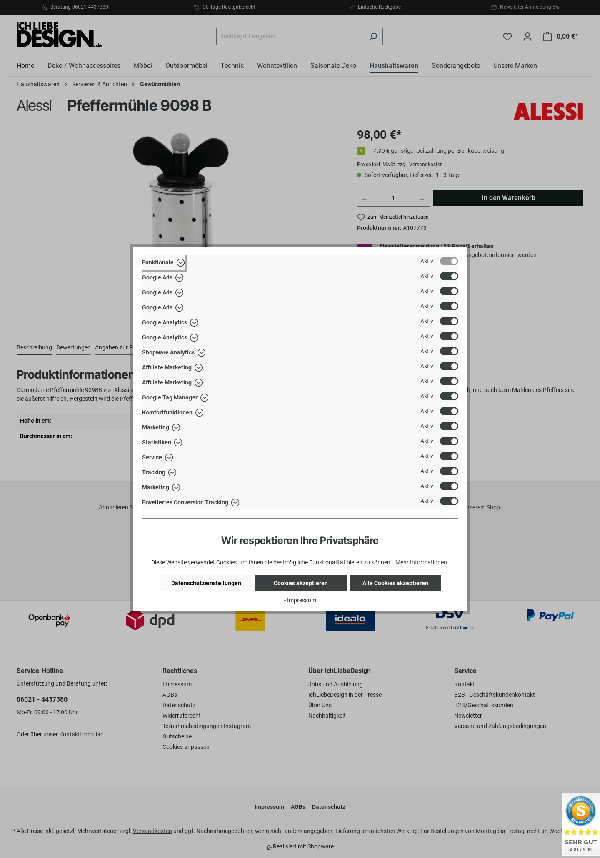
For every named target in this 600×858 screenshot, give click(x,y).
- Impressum (300, 600)
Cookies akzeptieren (301, 583)
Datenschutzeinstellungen (206, 583)
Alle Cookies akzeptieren (395, 583)
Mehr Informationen (421, 562)
